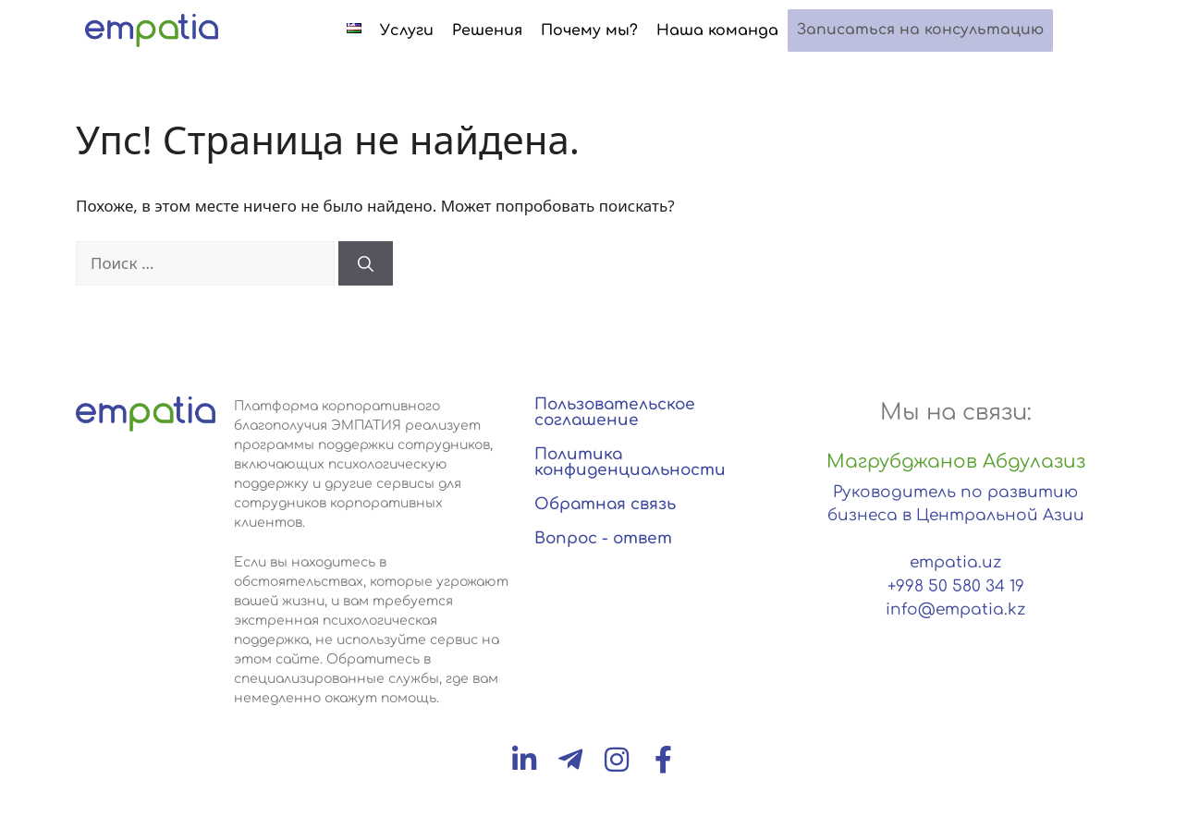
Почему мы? (605, 30)
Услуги (422, 30)
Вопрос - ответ (603, 538)
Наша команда (733, 30)
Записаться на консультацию (928, 31)
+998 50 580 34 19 (955, 586)
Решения (503, 30)
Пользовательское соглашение (614, 412)
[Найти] (365, 263)
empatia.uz (955, 562)
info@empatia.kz (955, 609)
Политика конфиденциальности (630, 462)
